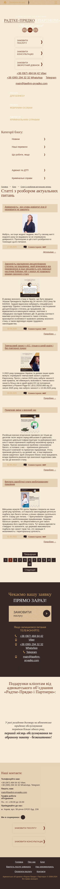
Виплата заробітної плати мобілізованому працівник (26, 483)
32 (30, 564)
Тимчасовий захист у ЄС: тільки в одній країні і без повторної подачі (29, 346)
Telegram (51, 77)
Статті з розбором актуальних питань (36, 187)
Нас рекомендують (45, 866)
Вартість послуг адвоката (18, 866)
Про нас (32, 862)
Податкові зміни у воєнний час (20, 410)
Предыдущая (30, 554)
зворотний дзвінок (30, 668)
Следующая (30, 570)
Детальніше (48, 252)
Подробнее (49, 334)
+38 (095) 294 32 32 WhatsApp (25, 77)
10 (49, 560)
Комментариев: (37, 247)
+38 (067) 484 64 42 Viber (31, 73)
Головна (4, 187)
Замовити (29, 41)
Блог (14, 187)
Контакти (41, 871)
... (53, 560)
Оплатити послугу (23, 871)
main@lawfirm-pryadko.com (32, 83)
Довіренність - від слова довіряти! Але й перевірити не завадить (26, 208)
